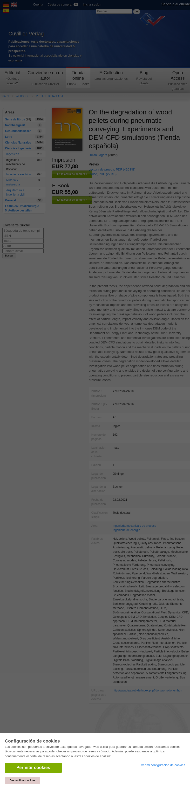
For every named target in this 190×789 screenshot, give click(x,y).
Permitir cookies (33, 767)
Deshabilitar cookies (22, 780)
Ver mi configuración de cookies (163, 765)
